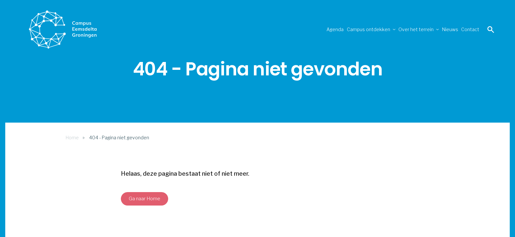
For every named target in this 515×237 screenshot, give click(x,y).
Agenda (266, 29)
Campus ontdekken (315, 29)
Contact (463, 29)
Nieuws (427, 29)
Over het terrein (377, 29)
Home (72, 137)
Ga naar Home (144, 199)
